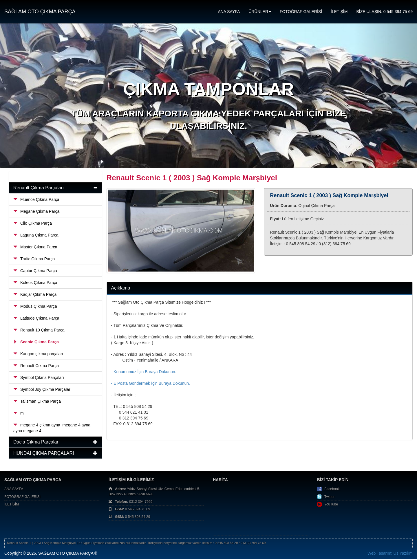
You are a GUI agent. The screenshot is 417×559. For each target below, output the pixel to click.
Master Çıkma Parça (35, 247)
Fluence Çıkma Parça (36, 199)
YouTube (331, 504)
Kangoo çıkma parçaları (38, 353)
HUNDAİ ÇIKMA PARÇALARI (43, 453)
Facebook (332, 489)
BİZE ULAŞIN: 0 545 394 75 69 (384, 11)
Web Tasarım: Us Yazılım (390, 553)
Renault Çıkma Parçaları (38, 187)
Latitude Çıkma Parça (36, 318)
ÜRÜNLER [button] (259, 11)
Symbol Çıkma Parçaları (38, 377)
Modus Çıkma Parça (35, 306)
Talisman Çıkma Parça (37, 401)
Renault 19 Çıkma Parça (39, 330)
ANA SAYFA (229, 11)
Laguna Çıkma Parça (35, 235)
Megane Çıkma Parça (36, 211)
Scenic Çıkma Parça (36, 342)
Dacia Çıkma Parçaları (36, 441)
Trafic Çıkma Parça (34, 258)
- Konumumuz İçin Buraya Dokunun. (143, 371)
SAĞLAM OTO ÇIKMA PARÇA (39, 11)
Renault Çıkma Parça (36, 365)
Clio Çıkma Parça (32, 223)
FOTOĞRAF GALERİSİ (301, 11)
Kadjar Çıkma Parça (34, 294)
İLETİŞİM (339, 11)
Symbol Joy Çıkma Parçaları (42, 389)
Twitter (329, 497)
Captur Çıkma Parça (35, 270)
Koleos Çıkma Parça (35, 282)
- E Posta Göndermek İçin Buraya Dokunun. (150, 383)
